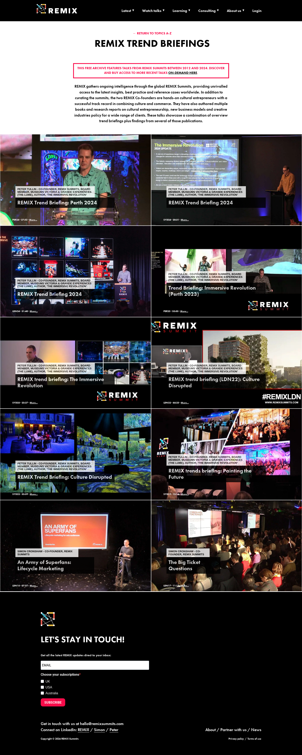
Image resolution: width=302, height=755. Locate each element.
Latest (126, 10)
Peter (114, 729)
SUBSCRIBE (53, 702)
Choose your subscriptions (60, 674)
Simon (99, 729)
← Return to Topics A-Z (152, 33)
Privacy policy (236, 738)
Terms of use (254, 738)
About (210, 729)
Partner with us (233, 729)
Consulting (207, 10)
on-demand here (182, 73)
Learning (180, 10)
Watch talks (151, 10)
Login (256, 10)
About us (234, 10)
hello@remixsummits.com (102, 723)
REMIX (83, 729)
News (256, 729)
